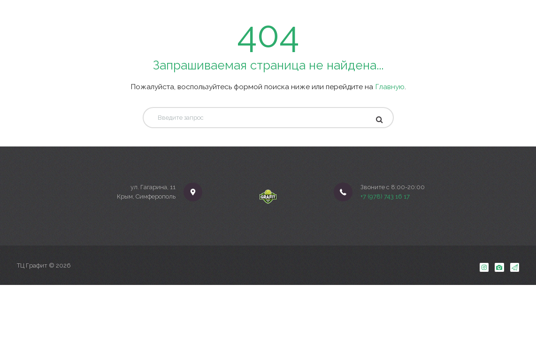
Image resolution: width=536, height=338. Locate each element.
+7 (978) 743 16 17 (385, 196)
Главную (390, 86)
